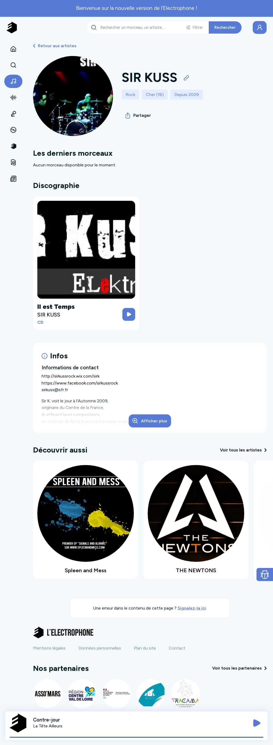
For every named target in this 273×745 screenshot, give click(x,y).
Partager (138, 115)
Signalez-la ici (192, 608)
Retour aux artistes (55, 45)
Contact (177, 648)
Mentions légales (49, 648)
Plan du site (145, 648)
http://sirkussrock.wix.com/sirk (70, 376)
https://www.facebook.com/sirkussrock (80, 383)
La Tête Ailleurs (47, 725)
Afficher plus (150, 420)
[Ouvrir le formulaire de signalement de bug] (264, 574)
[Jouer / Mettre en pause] (256, 723)
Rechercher (225, 27)
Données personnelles (99, 648)
